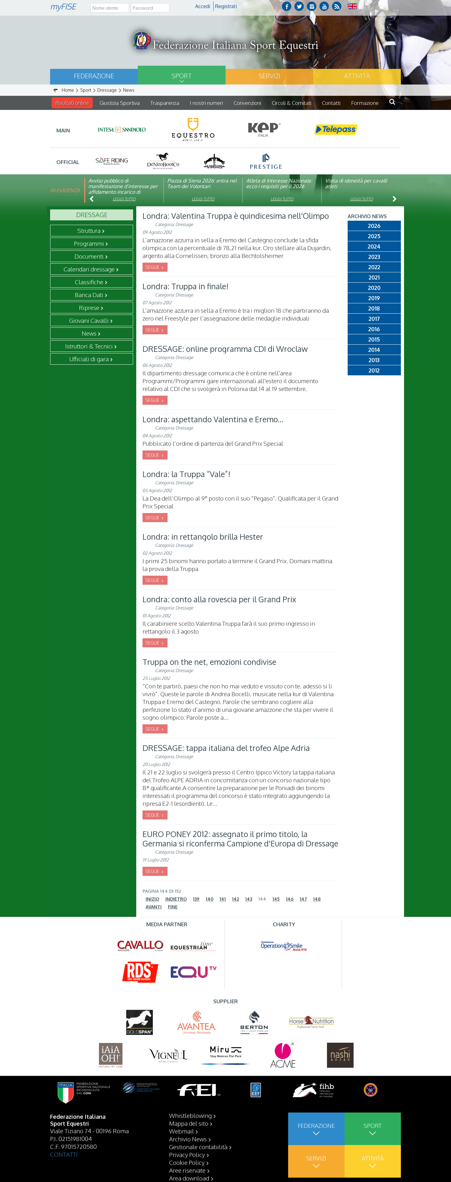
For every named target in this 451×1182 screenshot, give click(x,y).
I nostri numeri (206, 103)
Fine (173, 906)
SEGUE (152, 267)
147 (303, 899)
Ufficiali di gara (89, 358)
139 (196, 899)
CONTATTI (64, 1170)
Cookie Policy (187, 1178)
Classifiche (89, 281)
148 (317, 899)
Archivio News (188, 1154)
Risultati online (72, 103)
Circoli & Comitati (291, 103)
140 (209, 899)
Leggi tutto (124, 199)
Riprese (89, 307)
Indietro (176, 899)
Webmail (181, 1146)
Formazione (365, 103)
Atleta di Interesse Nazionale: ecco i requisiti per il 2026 (279, 183)
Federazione (94, 76)
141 (223, 899)
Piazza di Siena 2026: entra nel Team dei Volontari (201, 183)
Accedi (202, 6)
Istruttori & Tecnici (89, 346)
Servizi (269, 76)
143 (248, 899)
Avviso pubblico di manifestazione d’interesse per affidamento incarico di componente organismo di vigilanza (123, 191)
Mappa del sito (188, 1139)
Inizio (152, 899)
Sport (182, 76)
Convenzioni (247, 103)
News (89, 333)
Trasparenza (164, 103)
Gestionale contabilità (198, 1162)
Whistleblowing (190, 1131)
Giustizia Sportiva (120, 103)
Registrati (226, 6)
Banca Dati (89, 294)
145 (276, 899)
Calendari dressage (89, 269)
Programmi (89, 243)
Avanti (154, 906)
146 (289, 899)
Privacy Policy (187, 1170)
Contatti (331, 103)
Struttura (89, 230)
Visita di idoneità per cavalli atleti (356, 183)
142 (235, 899)
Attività (357, 76)
